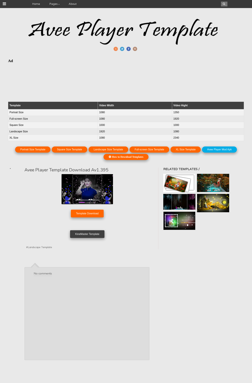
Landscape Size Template (108, 149)
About (73, 4)
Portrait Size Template (32, 149)
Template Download (87, 213)
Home (36, 4)
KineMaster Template (87, 234)
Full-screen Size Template (149, 149)
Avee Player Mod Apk (219, 149)
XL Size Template (186, 149)
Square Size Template (69, 149)
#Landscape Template (39, 247)
